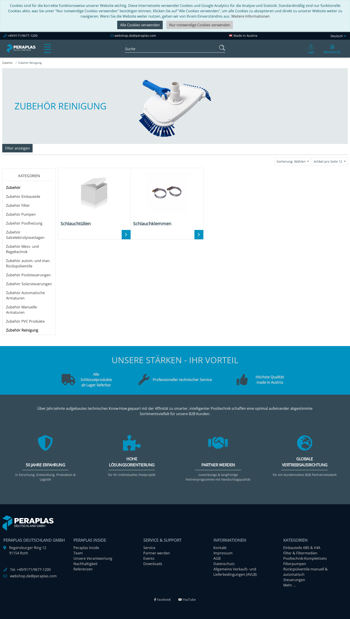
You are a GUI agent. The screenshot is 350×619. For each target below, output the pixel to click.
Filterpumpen (294, 563)
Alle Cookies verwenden (140, 25)
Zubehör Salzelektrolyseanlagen (25, 235)
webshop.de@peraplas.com (135, 35)
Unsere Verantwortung (92, 558)
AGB (217, 558)
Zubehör (13, 187)
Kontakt (220, 547)
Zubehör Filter (18, 205)
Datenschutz (224, 563)
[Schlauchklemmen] (167, 198)
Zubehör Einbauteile (23, 196)
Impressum (223, 553)
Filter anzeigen (17, 148)
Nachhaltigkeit (85, 563)
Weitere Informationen (250, 16)
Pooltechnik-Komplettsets (305, 558)
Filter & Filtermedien (300, 553)
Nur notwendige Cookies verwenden (199, 25)
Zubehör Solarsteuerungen (29, 283)
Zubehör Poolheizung (24, 223)
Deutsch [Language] (338, 36)
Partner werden (156, 553)
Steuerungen (294, 579)
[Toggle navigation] (46, 46)
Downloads (152, 563)
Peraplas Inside (86, 547)
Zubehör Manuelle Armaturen (21, 310)
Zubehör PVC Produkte (25, 321)
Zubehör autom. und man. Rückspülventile (28, 263)
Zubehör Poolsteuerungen (28, 275)
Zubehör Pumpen (21, 214)
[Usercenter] (311, 48)
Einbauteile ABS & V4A (301, 547)
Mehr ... (289, 585)
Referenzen (83, 569)
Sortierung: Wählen (291, 161)
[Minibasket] (332, 48)
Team (78, 553)
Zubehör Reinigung (22, 330)
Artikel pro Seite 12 (328, 161)
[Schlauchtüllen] (94, 198)
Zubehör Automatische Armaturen (25, 295)
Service (149, 547)
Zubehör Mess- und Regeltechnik (22, 249)
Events (148, 558)
